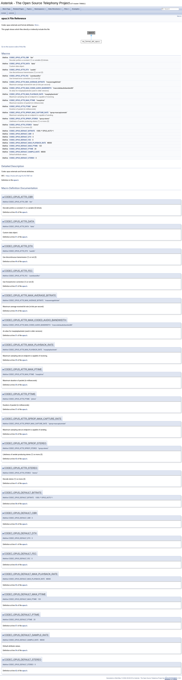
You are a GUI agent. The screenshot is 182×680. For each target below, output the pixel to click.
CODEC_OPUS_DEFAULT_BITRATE (22, 131)
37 (16, 409)
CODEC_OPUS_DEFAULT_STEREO (21, 158)
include (3, 13)
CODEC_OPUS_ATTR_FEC (19, 76)
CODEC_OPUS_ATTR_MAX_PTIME (22, 100)
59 (16, 524)
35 (16, 385)
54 (16, 650)
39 (16, 311)
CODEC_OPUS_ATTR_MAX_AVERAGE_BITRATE (27, 82)
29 (16, 360)
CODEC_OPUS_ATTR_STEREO (20, 125)
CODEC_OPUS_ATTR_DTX (19, 70)
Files (66, 9)
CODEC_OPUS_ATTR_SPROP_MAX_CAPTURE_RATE (28, 112)
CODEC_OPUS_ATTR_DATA (19, 64)
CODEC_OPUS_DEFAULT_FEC (20, 140)
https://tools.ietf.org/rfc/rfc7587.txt (19, 176)
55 (16, 585)
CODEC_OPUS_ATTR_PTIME (20, 106)
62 (16, 671)
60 (16, 565)
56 (16, 605)
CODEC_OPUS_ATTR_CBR (19, 57)
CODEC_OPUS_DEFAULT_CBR (20, 134)
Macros (179, 16)
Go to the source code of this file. (13, 47)
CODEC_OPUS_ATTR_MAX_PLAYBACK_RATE (26, 94)
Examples (75, 9)
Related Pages (18, 9)
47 (16, 286)
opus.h (15, 180)
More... (37, 25)
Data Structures (54, 9)
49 (16, 261)
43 (16, 459)
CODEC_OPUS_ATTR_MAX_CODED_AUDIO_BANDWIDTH (30, 88)
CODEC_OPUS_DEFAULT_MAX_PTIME (23, 146)
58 (16, 504)
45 (16, 212)
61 (16, 544)
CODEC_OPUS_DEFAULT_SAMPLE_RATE (24, 152)
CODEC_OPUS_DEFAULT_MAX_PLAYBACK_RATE (27, 143)
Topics (29, 9)
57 (16, 626)
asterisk (11, 13)
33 (16, 434)
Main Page (6, 9)
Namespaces (40, 9)
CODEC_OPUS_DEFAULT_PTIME (21, 149)
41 (16, 483)
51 (16, 237)
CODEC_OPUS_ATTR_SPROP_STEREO (23, 119)
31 (16, 335)
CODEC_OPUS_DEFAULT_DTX (20, 137)
